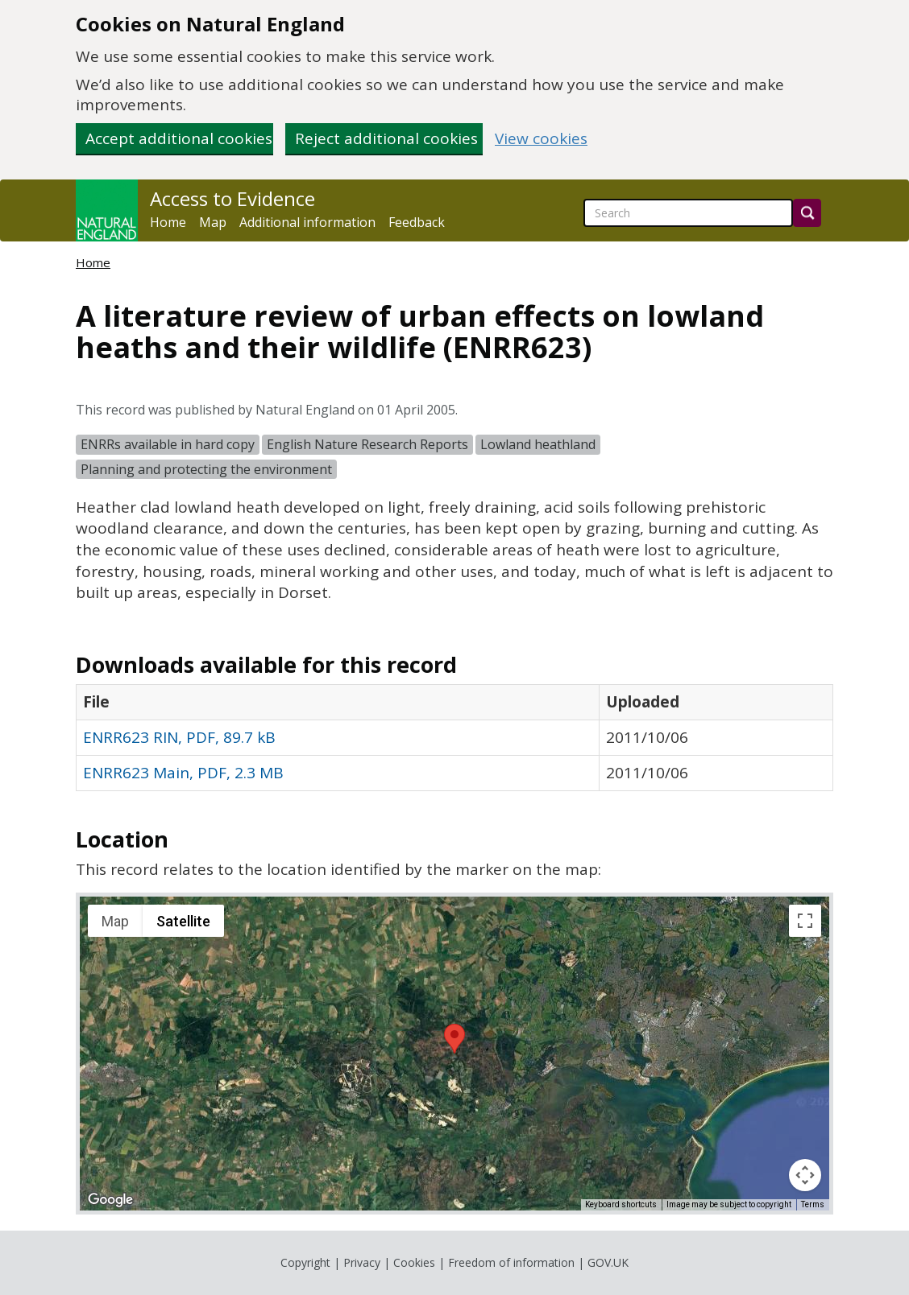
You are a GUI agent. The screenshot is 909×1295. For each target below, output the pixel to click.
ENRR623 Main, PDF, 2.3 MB (183, 772)
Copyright (305, 1262)
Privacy (361, 1262)
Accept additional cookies (178, 138)
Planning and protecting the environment (206, 469)
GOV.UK (608, 1262)
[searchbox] (688, 213)
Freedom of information (511, 1262)
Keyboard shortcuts (621, 1204)
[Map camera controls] (805, 1175)
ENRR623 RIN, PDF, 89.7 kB (179, 737)
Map (212, 222)
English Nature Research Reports (367, 444)
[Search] (807, 213)
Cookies (414, 1262)
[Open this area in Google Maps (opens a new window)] (110, 1200)
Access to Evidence (232, 198)
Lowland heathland (538, 444)
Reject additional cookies (386, 138)
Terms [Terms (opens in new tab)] (812, 1204)
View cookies (541, 138)
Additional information (307, 222)
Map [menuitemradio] (115, 921)
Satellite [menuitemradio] (183, 921)
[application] (454, 1054)
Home (168, 222)
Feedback (416, 222)
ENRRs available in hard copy (168, 444)
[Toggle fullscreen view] (805, 921)
